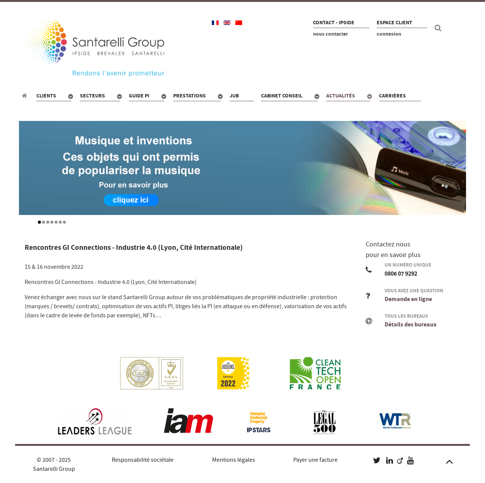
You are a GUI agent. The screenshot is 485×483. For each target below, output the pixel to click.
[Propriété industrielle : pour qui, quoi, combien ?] (25, 95)
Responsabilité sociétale (143, 459)
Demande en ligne (408, 299)
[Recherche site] (439, 28)
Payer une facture (315, 459)
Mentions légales (233, 459)
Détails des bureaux (410, 324)
